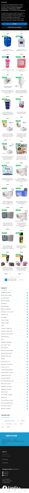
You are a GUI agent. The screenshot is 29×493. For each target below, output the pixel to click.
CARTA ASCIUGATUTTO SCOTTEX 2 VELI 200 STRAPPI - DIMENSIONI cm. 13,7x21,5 (8, 113)
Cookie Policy (5, 462)
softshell (21, 423)
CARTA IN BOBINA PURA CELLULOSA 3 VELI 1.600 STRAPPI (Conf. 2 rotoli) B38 (8, 247)
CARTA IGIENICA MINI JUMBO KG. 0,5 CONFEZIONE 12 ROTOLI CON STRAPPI (8, 158)
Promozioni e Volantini (5, 378)
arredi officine (4, 303)
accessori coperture (5, 298)
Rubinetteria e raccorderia (6, 386)
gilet (3, 426)
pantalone (23, 420)
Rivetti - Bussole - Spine (5, 383)
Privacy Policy (5, 459)
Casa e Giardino (4, 317)
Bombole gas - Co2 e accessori (7, 311)
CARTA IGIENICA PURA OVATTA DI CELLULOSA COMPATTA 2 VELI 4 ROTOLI (21, 158)
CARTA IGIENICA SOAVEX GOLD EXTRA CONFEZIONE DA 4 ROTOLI (8, 179)
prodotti (4, 288)
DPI (17, 420)
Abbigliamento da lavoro (6, 292)
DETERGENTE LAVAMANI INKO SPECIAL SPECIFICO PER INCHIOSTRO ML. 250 (21, 269)
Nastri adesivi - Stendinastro (6, 364)
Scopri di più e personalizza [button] (14, 27)
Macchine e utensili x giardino (7, 350)
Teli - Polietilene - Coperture (6, 394)
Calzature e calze (4, 314)
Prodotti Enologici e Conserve (7, 372)
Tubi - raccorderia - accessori (7, 400)
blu (2, 423)
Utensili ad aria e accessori (6, 405)
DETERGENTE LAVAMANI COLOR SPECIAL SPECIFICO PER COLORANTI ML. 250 (7, 269)
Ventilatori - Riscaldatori (5, 408)
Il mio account (5, 454)
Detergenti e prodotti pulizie (6, 331)
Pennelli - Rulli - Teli (5, 367)
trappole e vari (4, 397)
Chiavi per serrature (5, 322)
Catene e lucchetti (5, 320)
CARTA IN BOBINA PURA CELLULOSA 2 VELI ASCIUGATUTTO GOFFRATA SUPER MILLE (21, 225)
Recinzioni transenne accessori (7, 380)
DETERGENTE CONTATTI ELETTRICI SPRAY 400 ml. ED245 (21, 247)
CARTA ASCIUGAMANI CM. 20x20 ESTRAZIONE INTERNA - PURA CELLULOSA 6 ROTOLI (21, 91)
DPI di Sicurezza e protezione (7, 333)
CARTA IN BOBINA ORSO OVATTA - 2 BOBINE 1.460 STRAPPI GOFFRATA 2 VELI (7, 202)
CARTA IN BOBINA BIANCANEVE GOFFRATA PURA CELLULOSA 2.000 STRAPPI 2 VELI (21, 180)
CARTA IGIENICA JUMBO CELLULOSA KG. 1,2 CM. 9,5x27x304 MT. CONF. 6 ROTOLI (21, 135)
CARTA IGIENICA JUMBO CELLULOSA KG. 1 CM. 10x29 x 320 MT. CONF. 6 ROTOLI (7, 135)
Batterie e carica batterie (6, 309)
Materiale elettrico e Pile (6, 356)
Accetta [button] (14, 23)
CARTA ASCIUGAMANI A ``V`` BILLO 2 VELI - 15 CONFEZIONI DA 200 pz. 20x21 (8, 91)
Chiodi (2, 325)
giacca (15, 423)
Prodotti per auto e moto (6, 375)
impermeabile (8, 423)
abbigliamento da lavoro (9, 420)
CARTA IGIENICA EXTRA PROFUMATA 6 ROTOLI (21, 113)
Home (2, 339)
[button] (27, 2)
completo (8, 426)
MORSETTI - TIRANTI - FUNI (5, 361)
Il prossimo (21, 279)
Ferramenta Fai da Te (5, 336)
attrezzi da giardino (5, 306)
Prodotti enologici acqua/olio (7, 369)
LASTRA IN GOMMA (4, 347)
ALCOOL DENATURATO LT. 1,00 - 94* (8, 70)
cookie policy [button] (22, 10)
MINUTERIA (3, 358)
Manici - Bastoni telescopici (6, 353)
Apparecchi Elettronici (5, 300)
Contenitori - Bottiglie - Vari (6, 328)
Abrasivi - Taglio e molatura (6, 295)
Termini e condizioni (6, 456)
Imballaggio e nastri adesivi (6, 342)
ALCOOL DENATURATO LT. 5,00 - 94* (21, 70)
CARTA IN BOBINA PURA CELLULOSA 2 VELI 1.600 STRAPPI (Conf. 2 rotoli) (8, 224)
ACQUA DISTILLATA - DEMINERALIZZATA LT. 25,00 (7, 50)
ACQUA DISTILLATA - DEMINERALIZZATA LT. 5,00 (21, 50)
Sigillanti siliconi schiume (6, 389)
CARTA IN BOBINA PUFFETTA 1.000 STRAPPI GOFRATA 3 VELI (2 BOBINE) (21, 202)
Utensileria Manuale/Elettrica (7, 403)
